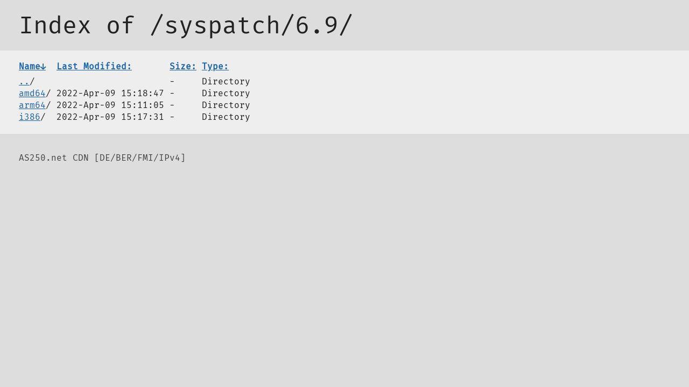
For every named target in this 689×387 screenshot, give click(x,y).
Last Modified (94, 66)
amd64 (32, 93)
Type (215, 66)
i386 (29, 117)
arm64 (32, 105)
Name (32, 66)
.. (24, 81)
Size (183, 66)
